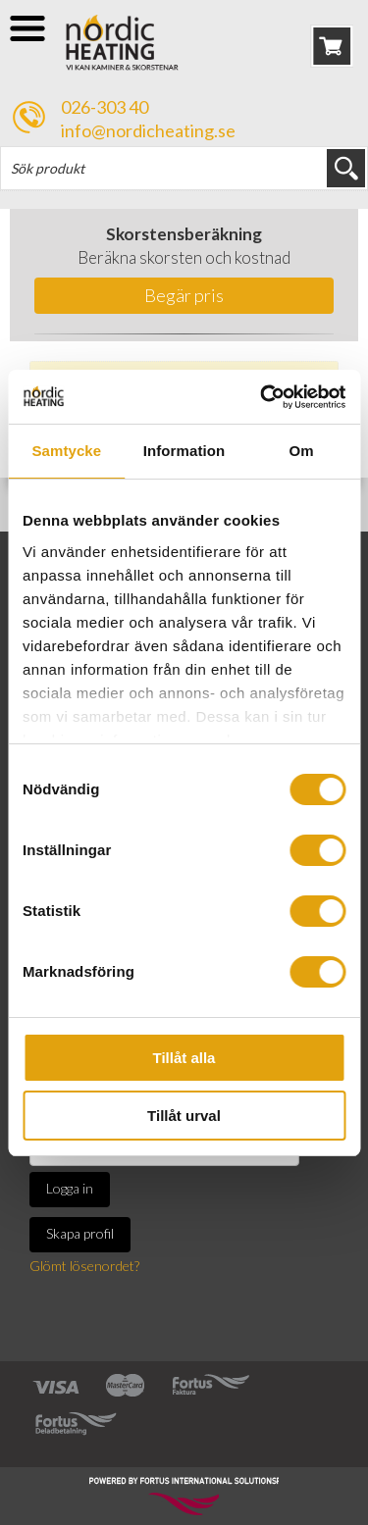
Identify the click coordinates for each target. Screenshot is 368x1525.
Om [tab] (301, 450)
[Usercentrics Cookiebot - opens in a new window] (262, 397)
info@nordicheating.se (148, 130)
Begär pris (184, 295)
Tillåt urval (184, 1115)
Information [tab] (184, 450)
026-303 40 (104, 107)
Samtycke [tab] (66, 450)
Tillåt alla (184, 1057)
